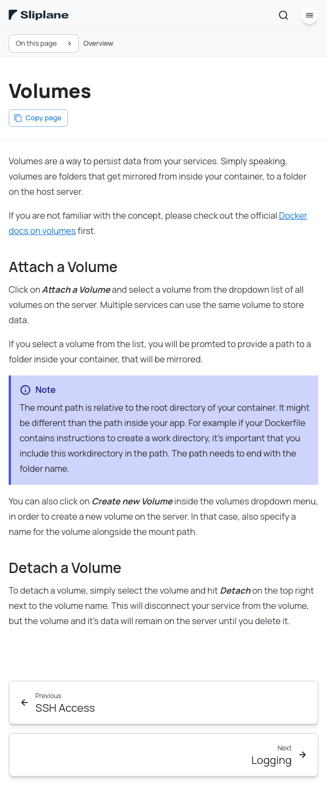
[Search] (283, 15)
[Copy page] (38, 118)
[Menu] (309, 15)
